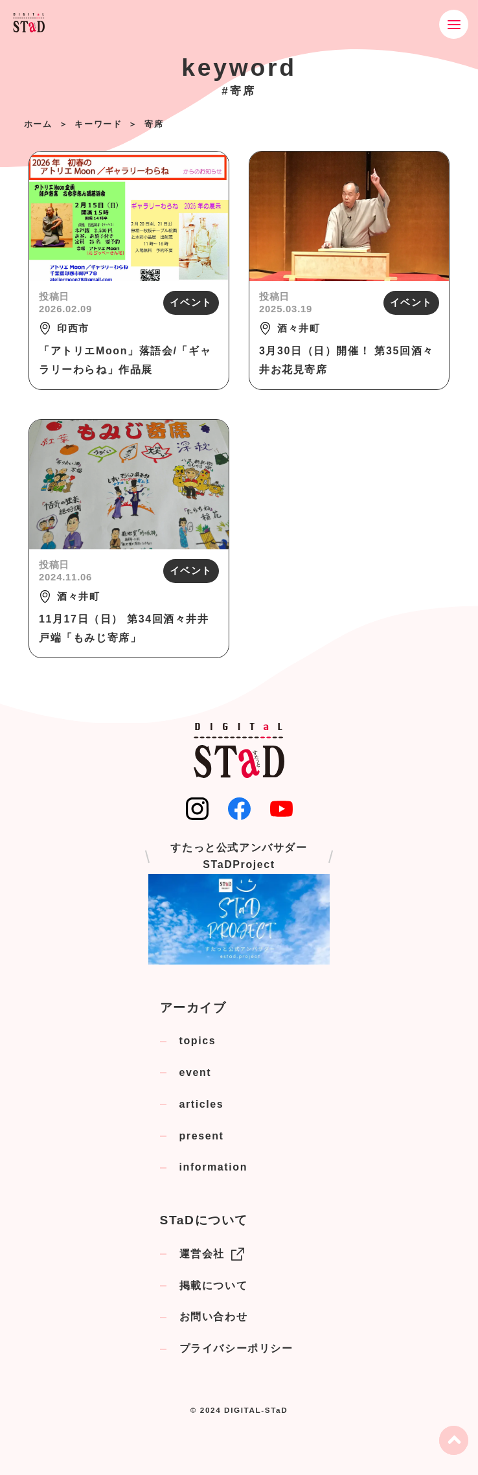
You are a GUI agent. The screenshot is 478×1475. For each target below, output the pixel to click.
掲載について (213, 1285)
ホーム (38, 124)
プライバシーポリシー (236, 1348)
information (213, 1166)
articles (201, 1104)
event (195, 1072)
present (201, 1135)
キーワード (98, 124)
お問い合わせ (213, 1316)
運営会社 (211, 1254)
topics (197, 1040)
